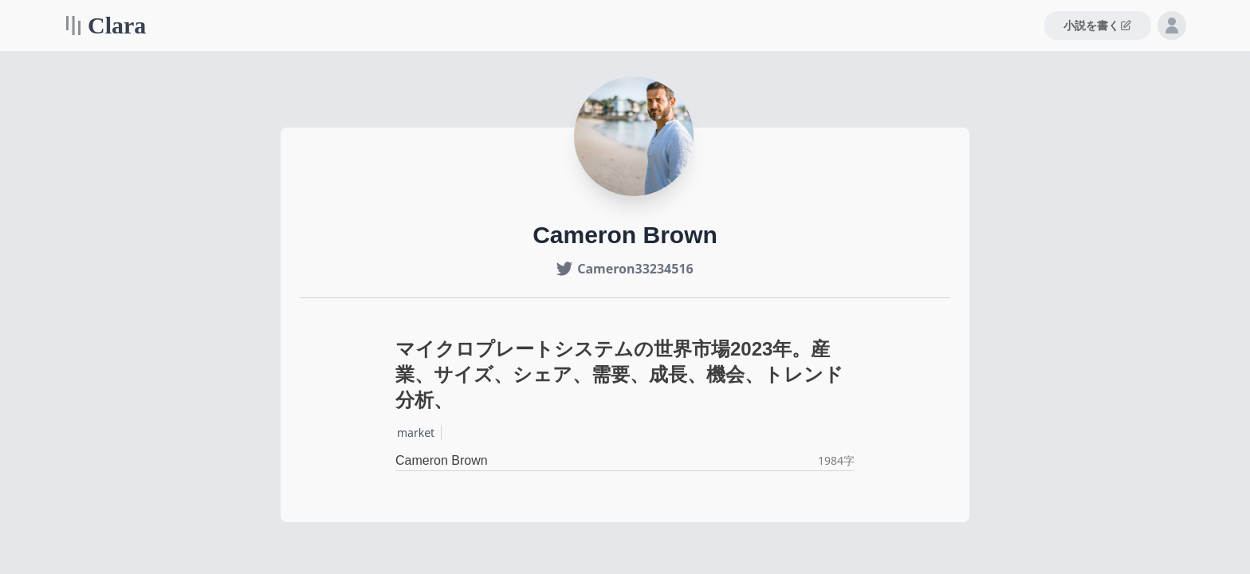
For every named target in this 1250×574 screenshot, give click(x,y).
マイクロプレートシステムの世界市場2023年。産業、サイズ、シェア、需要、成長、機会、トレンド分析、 (619, 374)
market (415, 432)
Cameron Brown (441, 460)
